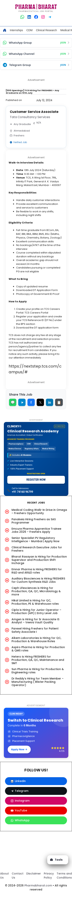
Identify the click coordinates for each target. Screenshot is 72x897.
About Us (4, 875)
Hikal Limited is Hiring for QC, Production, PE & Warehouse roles (35, 602)
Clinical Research (46, 30)
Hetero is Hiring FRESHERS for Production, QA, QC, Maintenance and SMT (38, 660)
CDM (29, 30)
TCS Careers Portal (36, 312)
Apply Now (19, 749)
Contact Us (17, 875)
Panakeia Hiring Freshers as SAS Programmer (34, 520)
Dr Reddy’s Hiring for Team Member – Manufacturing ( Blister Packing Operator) (38, 682)
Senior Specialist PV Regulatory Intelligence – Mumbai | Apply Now (36, 539)
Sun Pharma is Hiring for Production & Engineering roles (38, 670)
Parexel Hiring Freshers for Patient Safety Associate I (35, 630)
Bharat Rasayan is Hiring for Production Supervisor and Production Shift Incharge (39, 560)
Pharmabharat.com (38, 885)
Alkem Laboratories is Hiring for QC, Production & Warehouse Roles (36, 639)
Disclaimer (33, 873)
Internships (16, 30)
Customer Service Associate (34, 111)
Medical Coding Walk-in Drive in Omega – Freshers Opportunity (39, 511)
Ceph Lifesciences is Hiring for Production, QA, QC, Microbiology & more (36, 591)
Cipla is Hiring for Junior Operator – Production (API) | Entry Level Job (36, 611)
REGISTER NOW (36, 479)
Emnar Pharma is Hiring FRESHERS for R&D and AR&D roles (37, 570)
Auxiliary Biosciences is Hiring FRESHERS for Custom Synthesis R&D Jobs (38, 580)
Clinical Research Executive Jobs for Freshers (37, 549)
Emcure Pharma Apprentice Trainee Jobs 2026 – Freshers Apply (36, 530)
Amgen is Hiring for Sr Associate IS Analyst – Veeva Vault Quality (35, 620)
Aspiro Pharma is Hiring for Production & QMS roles (38, 648)
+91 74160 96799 (22, 491)
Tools (56, 860)
